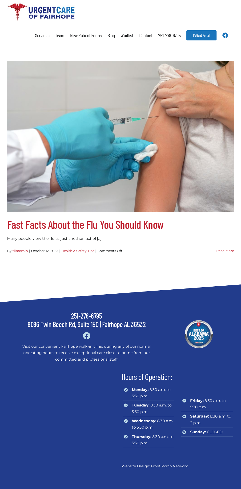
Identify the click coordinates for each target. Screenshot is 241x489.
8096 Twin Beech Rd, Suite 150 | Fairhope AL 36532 (86, 324)
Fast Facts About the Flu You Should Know (85, 224)
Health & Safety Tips (77, 251)
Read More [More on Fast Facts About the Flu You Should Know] (225, 251)
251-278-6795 (86, 316)
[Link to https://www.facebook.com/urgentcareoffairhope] (86, 335)
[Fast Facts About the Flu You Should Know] (120, 136)
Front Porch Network (169, 466)
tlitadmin (20, 251)
